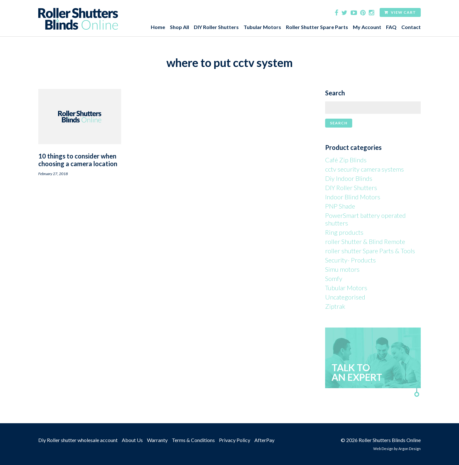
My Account (367, 27)
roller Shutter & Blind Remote (365, 241)
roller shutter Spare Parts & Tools (370, 251)
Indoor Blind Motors (352, 197)
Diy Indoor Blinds (348, 178)
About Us (132, 440)
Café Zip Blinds (346, 160)
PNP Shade (340, 206)
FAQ (391, 27)
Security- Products (350, 260)
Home (158, 27)
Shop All (179, 27)
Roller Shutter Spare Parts (317, 27)
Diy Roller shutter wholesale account (78, 440)
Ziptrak (335, 306)
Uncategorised (345, 297)
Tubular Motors (262, 27)
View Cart (400, 12)
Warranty (157, 440)
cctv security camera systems (364, 169)
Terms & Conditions (193, 440)
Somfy (333, 278)
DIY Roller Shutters (216, 27)
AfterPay (264, 440)
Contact (411, 27)
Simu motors (342, 269)
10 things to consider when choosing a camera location (77, 159)
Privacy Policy (234, 440)
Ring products (344, 232)
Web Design (383, 449)
